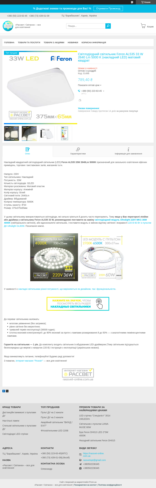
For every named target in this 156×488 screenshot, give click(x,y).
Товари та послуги (29, 42)
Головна (9, 42)
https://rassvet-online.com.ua (93, 454)
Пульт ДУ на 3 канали (52, 417)
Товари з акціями (54, 42)
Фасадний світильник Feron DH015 (97, 440)
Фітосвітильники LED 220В (54, 430)
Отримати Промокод (108, 8)
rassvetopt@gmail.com (94, 460)
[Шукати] (108, 26)
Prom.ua (92, 482)
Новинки (73, 42)
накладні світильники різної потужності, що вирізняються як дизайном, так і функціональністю (66, 289)
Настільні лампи (10, 420)
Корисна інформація (94, 42)
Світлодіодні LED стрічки (15, 434)
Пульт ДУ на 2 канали (52, 412)
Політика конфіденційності (110, 485)
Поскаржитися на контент (85, 485)
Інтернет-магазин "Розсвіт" (29, 360)
